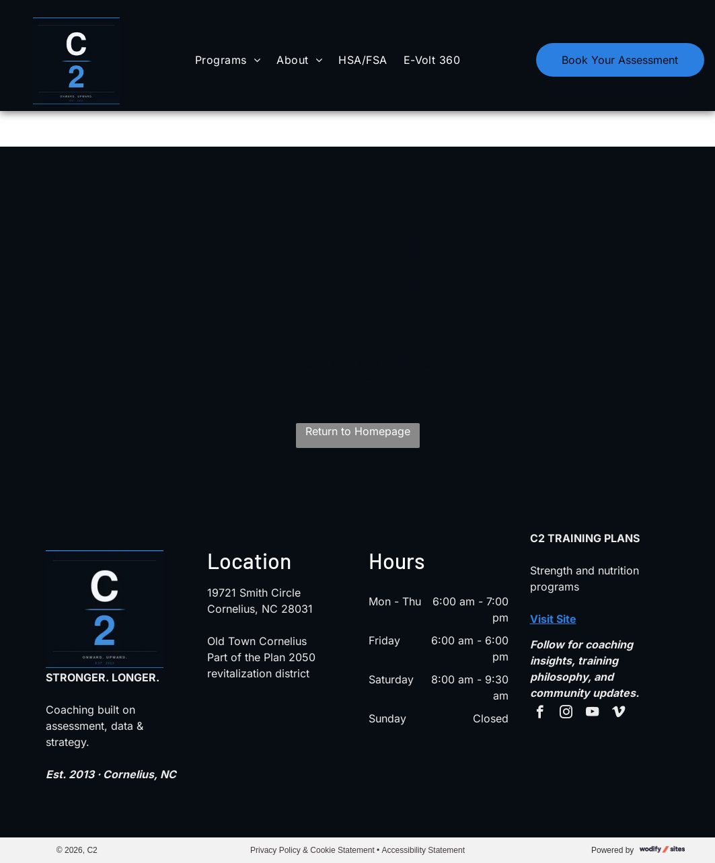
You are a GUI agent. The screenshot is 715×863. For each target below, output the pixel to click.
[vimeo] (618, 713)
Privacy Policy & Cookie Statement (312, 850)
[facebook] (540, 713)
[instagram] (566, 713)
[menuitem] (227, 59)
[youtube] (592, 713)
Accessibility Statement (423, 850)
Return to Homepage (357, 431)
